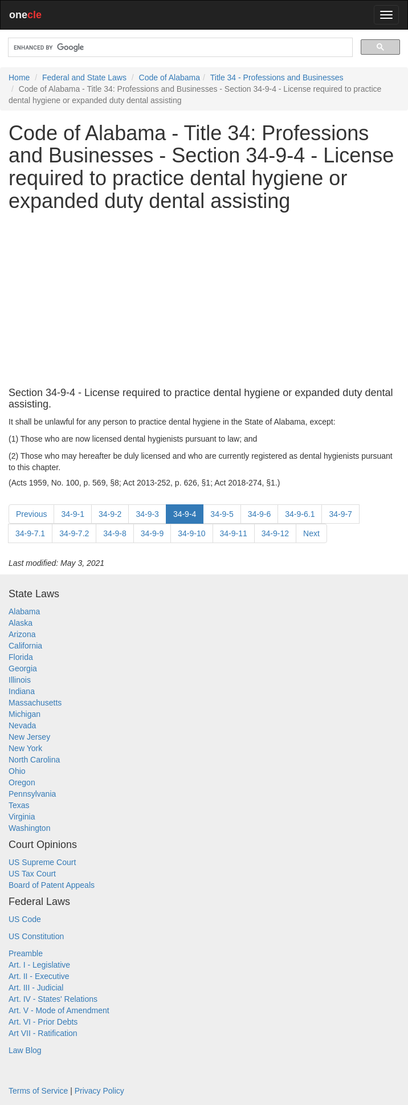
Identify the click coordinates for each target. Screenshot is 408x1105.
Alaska (20, 622)
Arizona (22, 634)
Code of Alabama (169, 77)
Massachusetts (35, 702)
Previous (31, 514)
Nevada (22, 725)
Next (311, 533)
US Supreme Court (42, 862)
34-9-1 (72, 514)
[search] (179, 47)
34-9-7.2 (74, 533)
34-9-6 (259, 514)
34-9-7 (340, 514)
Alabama (24, 611)
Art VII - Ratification (43, 1033)
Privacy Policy (99, 1090)
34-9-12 (275, 533)
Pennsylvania (32, 793)
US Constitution (36, 936)
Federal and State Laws (84, 77)
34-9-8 (114, 533)
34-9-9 (152, 533)
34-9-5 (221, 514)
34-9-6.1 (300, 514)
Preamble (26, 953)
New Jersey (29, 736)
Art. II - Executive (39, 976)
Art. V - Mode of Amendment (59, 1010)
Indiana (22, 691)
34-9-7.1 (30, 533)
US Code (25, 919)
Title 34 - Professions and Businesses (277, 77)
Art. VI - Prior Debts (43, 1021)
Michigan (24, 714)
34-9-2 (110, 514)
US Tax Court (32, 873)
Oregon (22, 782)
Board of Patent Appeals (52, 885)
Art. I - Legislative (39, 964)
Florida (21, 657)
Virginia (22, 816)
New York (25, 748)
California (25, 645)
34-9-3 (147, 514)
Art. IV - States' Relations (53, 999)
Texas (19, 805)
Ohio (17, 771)
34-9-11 (233, 533)
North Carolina (34, 759)
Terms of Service (38, 1090)
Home (19, 77)
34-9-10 (191, 533)
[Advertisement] (204, 300)
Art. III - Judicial (36, 987)
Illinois (20, 679)
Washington (29, 828)
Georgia (23, 668)
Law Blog (25, 1050)
